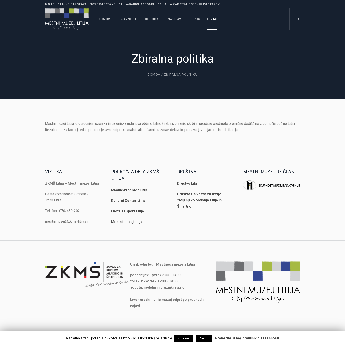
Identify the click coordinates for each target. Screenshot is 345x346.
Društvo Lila (187, 183)
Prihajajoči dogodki (136, 4)
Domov (154, 74)
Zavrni (203, 338)
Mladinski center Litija (129, 190)
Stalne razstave (72, 4)
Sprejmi (183, 338)
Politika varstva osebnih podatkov (188, 4)
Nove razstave (102, 4)
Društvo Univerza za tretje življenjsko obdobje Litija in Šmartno (199, 200)
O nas (50, 4)
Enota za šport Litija (127, 211)
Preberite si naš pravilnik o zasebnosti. (247, 338)
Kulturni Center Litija (128, 201)
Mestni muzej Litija (126, 222)
